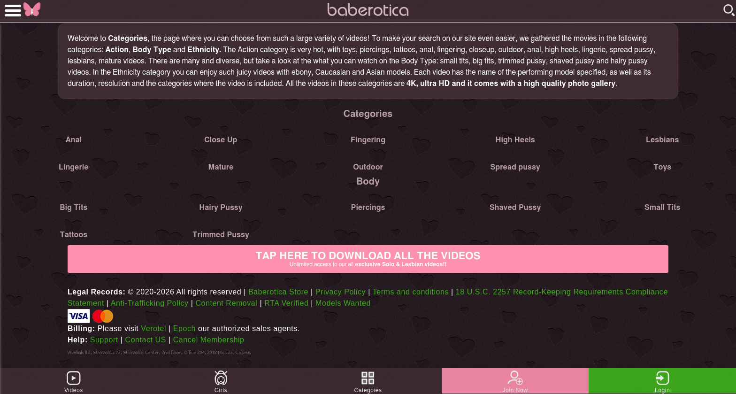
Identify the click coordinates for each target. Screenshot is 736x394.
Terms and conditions (411, 292)
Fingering (368, 140)
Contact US (145, 340)
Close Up (220, 140)
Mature (220, 167)
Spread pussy (515, 167)
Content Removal (226, 303)
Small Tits (662, 207)
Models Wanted (343, 303)
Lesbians (662, 140)
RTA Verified (286, 303)
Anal (74, 140)
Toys (662, 167)
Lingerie (73, 167)
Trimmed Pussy (220, 235)
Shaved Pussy (515, 207)
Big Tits (73, 207)
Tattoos (73, 235)
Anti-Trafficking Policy (150, 303)
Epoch (184, 328)
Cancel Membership (209, 340)
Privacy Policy (340, 292)
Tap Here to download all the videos (368, 259)
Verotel (153, 328)
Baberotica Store (278, 292)
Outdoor (368, 167)
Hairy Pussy (220, 207)
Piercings (368, 207)
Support (104, 340)
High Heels (515, 140)
